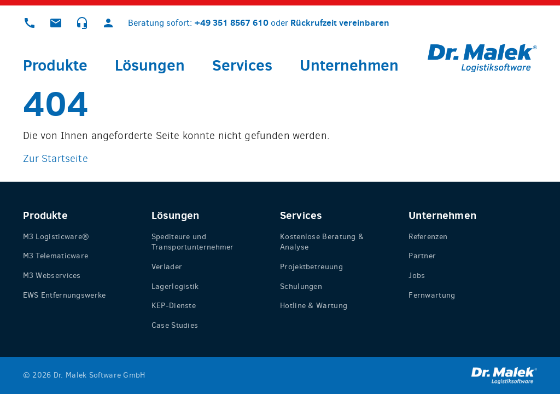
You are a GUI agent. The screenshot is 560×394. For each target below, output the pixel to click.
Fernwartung (432, 295)
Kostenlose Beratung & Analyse (322, 242)
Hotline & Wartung (313, 305)
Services (242, 65)
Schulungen (301, 286)
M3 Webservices (52, 275)
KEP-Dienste (173, 305)
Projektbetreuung (311, 267)
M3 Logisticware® (56, 236)
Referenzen (428, 236)
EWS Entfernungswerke (64, 295)
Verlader (166, 267)
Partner (422, 256)
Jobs (417, 275)
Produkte (55, 65)
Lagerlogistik (175, 286)
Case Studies (175, 325)
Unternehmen (349, 65)
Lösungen (150, 65)
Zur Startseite (55, 158)
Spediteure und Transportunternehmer (192, 242)
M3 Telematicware (56, 256)
